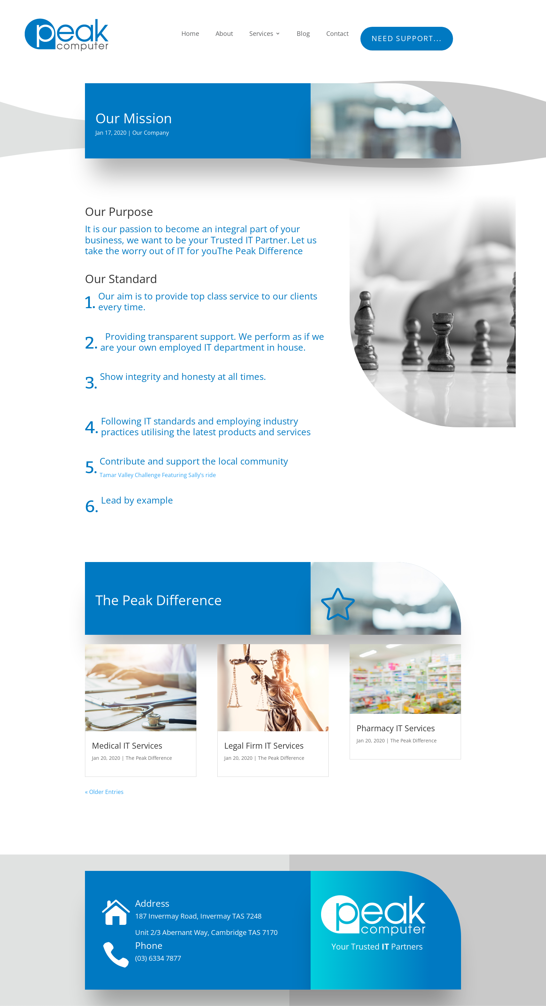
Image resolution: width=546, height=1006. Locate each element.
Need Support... (407, 38)
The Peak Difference (149, 758)
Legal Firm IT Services (264, 745)
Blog (303, 33)
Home (190, 33)
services (294, 432)
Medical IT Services (127, 745)
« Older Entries (104, 792)
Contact (337, 33)
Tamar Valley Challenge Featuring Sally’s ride (158, 475)
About (224, 33)
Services (261, 33)
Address (152, 903)
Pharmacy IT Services (396, 728)
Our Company (150, 133)
